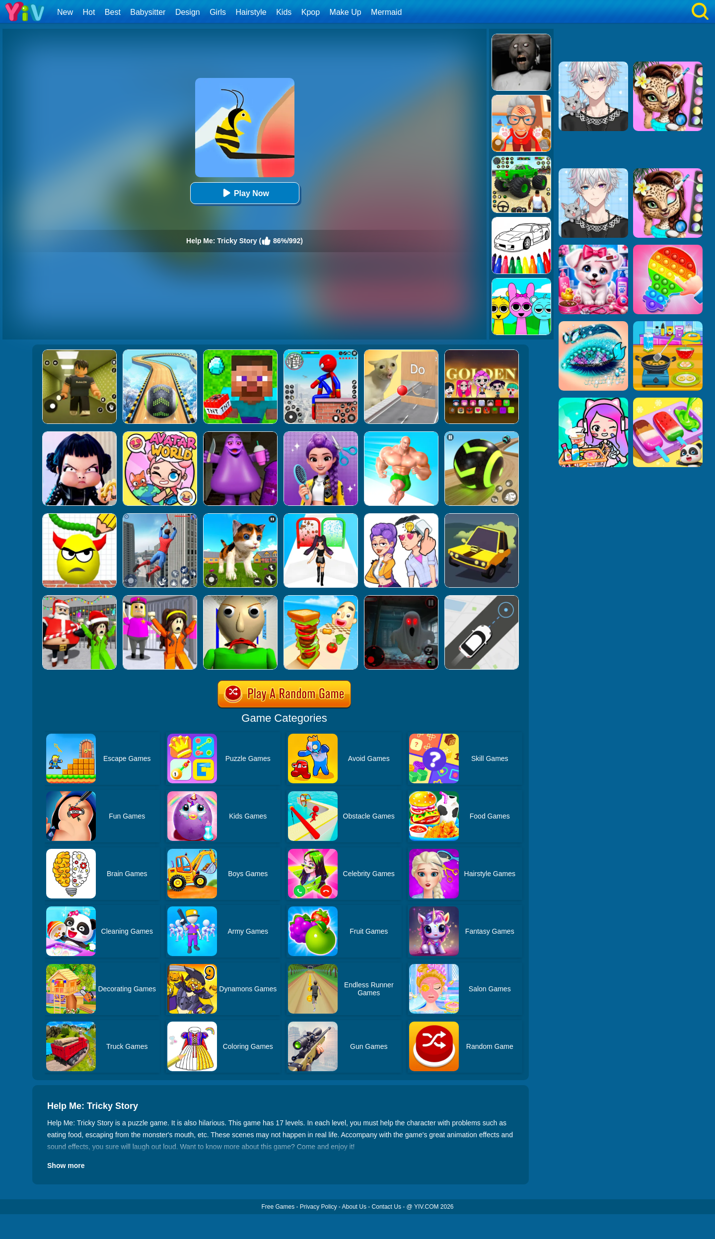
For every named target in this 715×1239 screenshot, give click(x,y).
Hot (88, 12)
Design (187, 12)
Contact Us (386, 1206)
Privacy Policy (318, 1206)
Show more (65, 1166)
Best (113, 12)
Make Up (345, 12)
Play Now (244, 193)
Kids (283, 12)
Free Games (277, 1206)
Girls (218, 12)
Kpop (310, 12)
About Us (354, 1206)
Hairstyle (251, 12)
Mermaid (386, 12)
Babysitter (147, 12)
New (65, 12)
